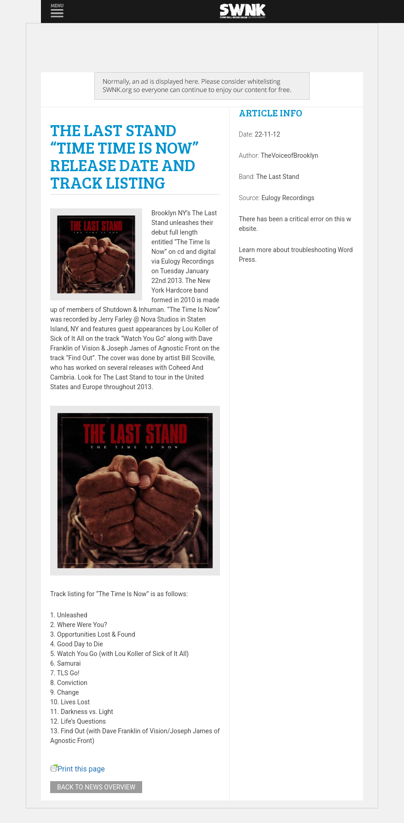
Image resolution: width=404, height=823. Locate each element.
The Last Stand (278, 176)
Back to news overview (96, 787)
